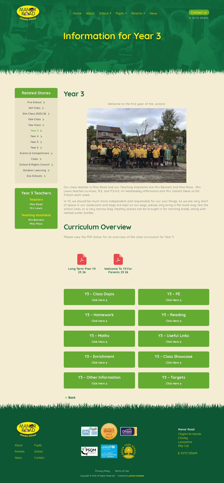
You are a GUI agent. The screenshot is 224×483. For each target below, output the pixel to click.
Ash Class (35, 107)
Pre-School (35, 102)
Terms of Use (122, 470)
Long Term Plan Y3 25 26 (82, 270)
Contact (39, 457)
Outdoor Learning (35, 170)
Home (77, 13)
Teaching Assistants (36, 215)
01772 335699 (198, 17)
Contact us (199, 12)
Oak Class (35, 119)
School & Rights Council (34, 164)
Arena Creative (136, 475)
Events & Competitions (35, 153)
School (103, 13)
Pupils (120, 13)
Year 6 (34, 147)
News (153, 13)
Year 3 (35, 130)
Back (71, 397)
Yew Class (35, 125)
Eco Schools (35, 175)
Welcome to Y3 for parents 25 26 (118, 270)
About (90, 13)
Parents (136, 13)
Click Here (98, 300)
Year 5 (34, 142)
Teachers (36, 199)
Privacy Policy (102, 470)
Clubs (35, 158)
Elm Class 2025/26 (35, 113)
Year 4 (35, 136)
